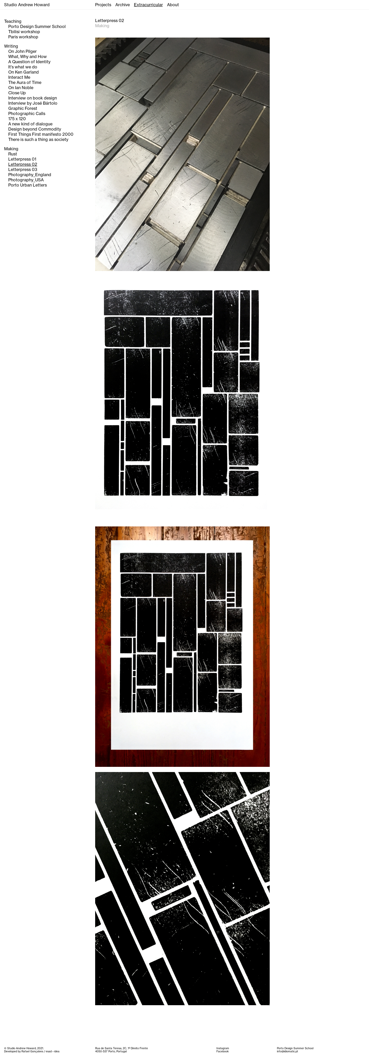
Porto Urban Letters (27, 185)
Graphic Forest (22, 108)
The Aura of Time (24, 82)
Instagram (222, 1048)
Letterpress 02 (22, 164)
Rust (12, 153)
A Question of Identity (29, 61)
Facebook (222, 1051)
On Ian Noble (20, 87)
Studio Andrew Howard (27, 4)
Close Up (17, 92)
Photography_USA (26, 179)
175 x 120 (17, 118)
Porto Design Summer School (37, 26)
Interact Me (19, 77)
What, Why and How (27, 56)
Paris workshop (23, 36)
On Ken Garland (23, 72)
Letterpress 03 (22, 169)
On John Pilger (22, 51)
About (173, 4)
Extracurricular (148, 4)
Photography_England (29, 174)
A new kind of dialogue (30, 123)
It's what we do (22, 66)
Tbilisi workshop (24, 31)
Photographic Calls (26, 113)
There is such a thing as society (38, 139)
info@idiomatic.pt (287, 1051)
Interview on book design (32, 98)
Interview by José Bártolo (32, 103)
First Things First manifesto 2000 (40, 134)
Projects (103, 4)
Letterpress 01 (22, 159)
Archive (122, 4)
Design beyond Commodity (34, 129)
